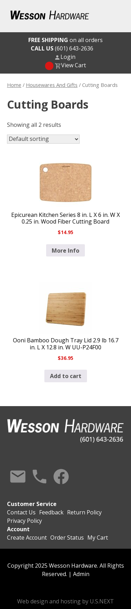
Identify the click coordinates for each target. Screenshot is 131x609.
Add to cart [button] (65, 376)
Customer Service (32, 504)
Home (14, 84)
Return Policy (84, 512)
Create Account (27, 537)
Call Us (39, 476)
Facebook (61, 476)
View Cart (73, 65)
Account (18, 529)
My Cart (97, 537)
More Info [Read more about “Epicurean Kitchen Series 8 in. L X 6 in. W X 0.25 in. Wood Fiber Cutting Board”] (65, 250)
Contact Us (18, 476)
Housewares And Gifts (52, 84)
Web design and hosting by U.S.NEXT (65, 601)
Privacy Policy (24, 521)
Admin (81, 574)
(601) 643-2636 (62, 48)
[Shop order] (43, 139)
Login (67, 57)
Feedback (51, 512)
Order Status (67, 537)
